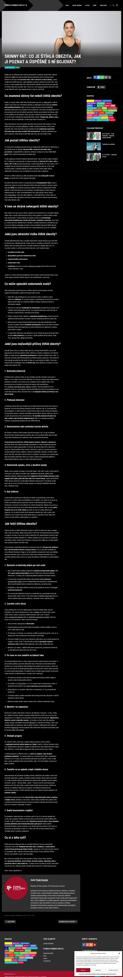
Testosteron (103, 115)
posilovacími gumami (16, 614)
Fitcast (101, 105)
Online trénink (76, 5)
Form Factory (42, 877)
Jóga (104, 108)
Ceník (94, 5)
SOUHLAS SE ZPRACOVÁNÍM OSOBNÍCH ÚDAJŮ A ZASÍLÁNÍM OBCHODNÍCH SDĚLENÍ (97, 974)
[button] (119, 953)
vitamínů (10, 384)
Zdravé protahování (103, 120)
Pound (105, 110)
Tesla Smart (12, 192)
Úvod (67, 5)
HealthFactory (10, 65)
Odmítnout (98, 970)
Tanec (96, 115)
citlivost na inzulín (35, 263)
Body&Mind (101, 103)
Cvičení (90, 105)
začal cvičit (47, 100)
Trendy (90, 117)
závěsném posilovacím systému (39, 614)
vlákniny (28, 384)
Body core (98, 101)
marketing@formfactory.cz (90, 947)
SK (96, 113)
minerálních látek (19, 384)
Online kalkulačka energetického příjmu (39, 683)
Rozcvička (91, 113)
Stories (102, 113)
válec (13, 727)
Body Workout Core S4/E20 (67, 919)
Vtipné (111, 117)
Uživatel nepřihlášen (48, 940)
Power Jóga (113, 110)
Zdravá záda (91, 120)
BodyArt (109, 103)
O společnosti (46, 958)
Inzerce (45, 955)
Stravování (109, 113)
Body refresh (107, 101)
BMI (13, 74)
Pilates (90, 110)
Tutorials (97, 117)
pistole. (21, 727)
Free (113, 105)
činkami (36, 609)
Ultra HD (104, 117)
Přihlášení (103, 5)
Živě (88, 5)
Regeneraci (15, 725)
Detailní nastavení (113, 970)
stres (25, 473)
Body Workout (92, 103)
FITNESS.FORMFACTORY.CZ (15, 5)
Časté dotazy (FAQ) (48, 950)
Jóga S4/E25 (10, 919)
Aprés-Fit (90, 101)
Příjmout (83, 970)
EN (95, 105)
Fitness (107, 105)
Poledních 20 (97, 110)
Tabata (90, 115)
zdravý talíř (48, 593)
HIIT (100, 108)
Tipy (18, 65)
